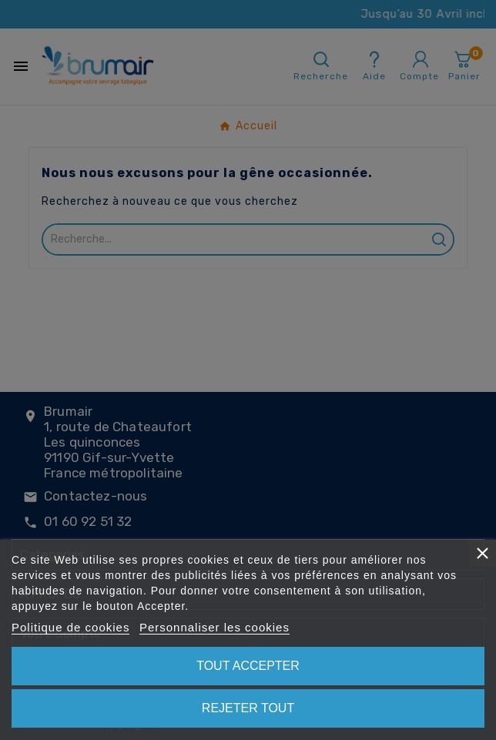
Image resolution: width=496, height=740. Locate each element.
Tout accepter (248, 665)
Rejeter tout (248, 708)
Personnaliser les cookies (214, 627)
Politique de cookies (70, 627)
